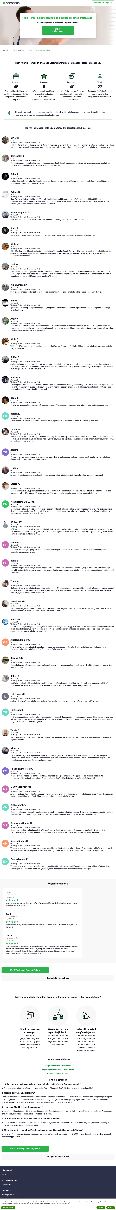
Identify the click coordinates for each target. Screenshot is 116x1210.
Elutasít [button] (101, 1207)
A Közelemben (6, 1184)
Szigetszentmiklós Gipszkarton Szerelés (58, 1070)
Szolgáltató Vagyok (103, 3)
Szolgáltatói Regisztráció (58, 978)
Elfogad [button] (110, 1207)
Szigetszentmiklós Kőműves (58, 1073)
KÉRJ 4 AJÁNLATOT (58, 30)
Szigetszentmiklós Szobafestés (58, 1066)
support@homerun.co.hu (10, 1195)
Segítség (4, 1174)
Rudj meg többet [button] (8, 1207)
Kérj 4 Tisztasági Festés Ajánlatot (25, 970)
